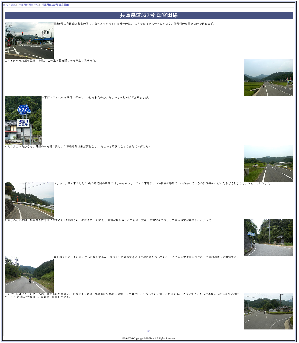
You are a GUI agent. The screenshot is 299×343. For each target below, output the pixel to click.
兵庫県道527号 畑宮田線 (55, 4)
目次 (5, 4)
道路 (13, 4)
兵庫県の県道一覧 (28, 4)
